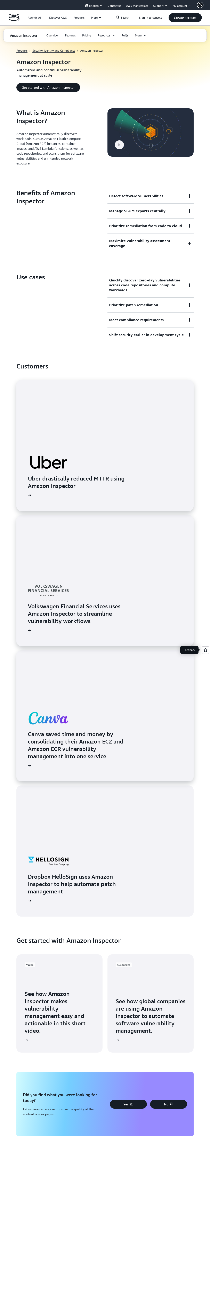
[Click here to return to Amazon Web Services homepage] (13, 20)
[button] (58, 17)
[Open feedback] (205, 650)
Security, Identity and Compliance (53, 50)
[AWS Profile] (200, 5)
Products (21, 50)
